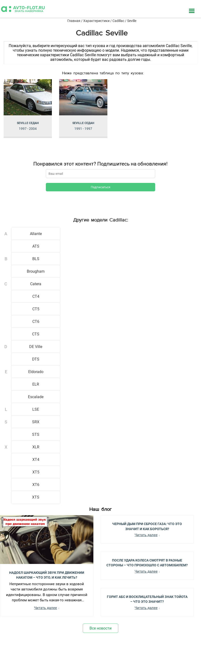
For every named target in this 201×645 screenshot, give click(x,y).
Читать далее (45, 608)
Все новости (100, 628)
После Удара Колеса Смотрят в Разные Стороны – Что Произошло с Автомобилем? (147, 562)
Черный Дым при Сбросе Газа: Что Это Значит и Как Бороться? (147, 526)
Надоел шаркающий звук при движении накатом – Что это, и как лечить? (46, 575)
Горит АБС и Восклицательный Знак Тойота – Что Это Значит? (147, 599)
